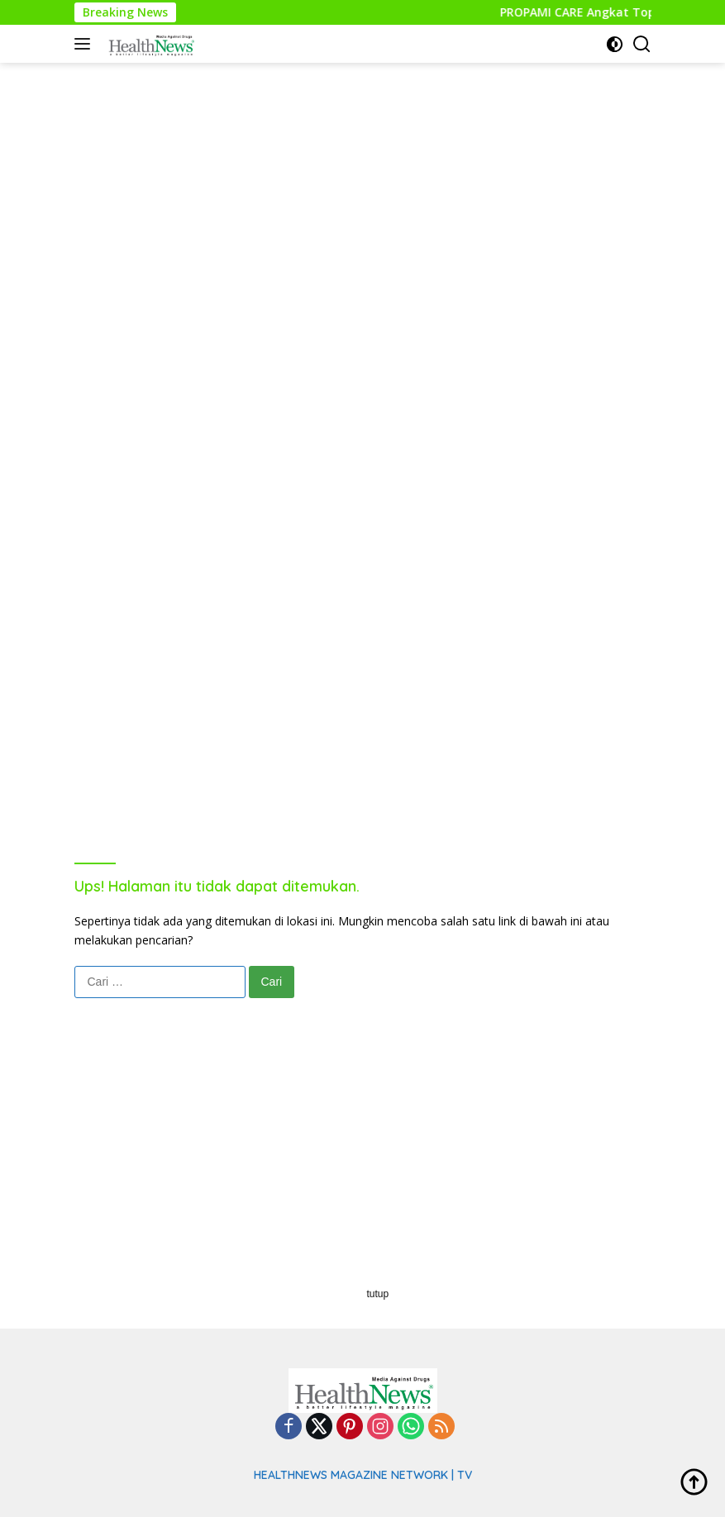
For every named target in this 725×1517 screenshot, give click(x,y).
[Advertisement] (362, 178)
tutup (378, 1294)
